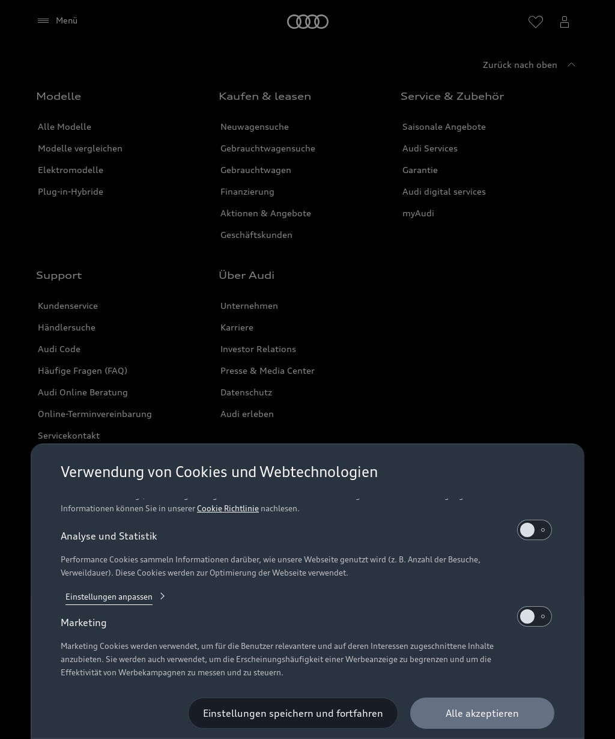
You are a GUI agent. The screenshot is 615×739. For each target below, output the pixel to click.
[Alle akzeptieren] (482, 713)
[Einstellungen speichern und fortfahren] (293, 713)
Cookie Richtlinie (228, 508)
